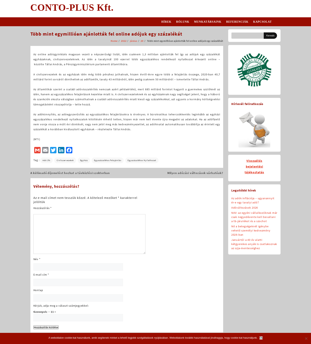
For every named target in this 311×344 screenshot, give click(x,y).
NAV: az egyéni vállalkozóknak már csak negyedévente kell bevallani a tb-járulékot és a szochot (254, 217)
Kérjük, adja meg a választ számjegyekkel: (61, 305)
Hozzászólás (42, 208)
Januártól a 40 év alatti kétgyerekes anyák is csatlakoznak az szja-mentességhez (254, 244)
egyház (84, 160)
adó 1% (46, 160)
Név (37, 259)
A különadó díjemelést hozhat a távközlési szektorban (70, 173)
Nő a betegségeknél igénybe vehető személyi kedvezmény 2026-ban (250, 230)
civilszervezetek (65, 160)
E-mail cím (41, 274)
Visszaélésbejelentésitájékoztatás (254, 166)
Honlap (38, 290)
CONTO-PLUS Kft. (72, 7)
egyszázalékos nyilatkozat (142, 160)
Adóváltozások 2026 (244, 207)
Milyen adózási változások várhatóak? (195, 173)
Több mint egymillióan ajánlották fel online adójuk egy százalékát (106, 34)
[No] (306, 338)
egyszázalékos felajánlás (107, 160)
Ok (261, 337)
